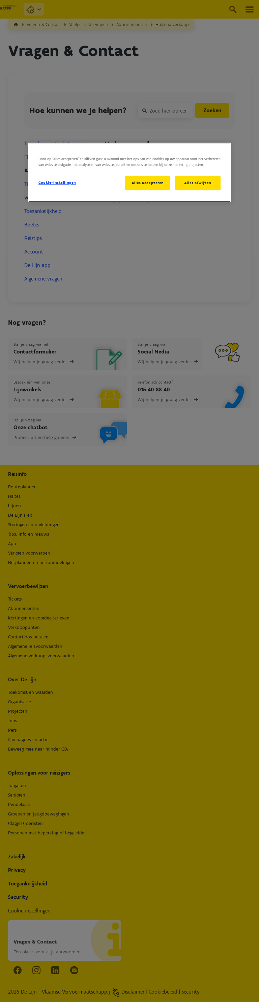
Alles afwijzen (197, 182)
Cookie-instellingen (57, 182)
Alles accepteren (147, 182)
